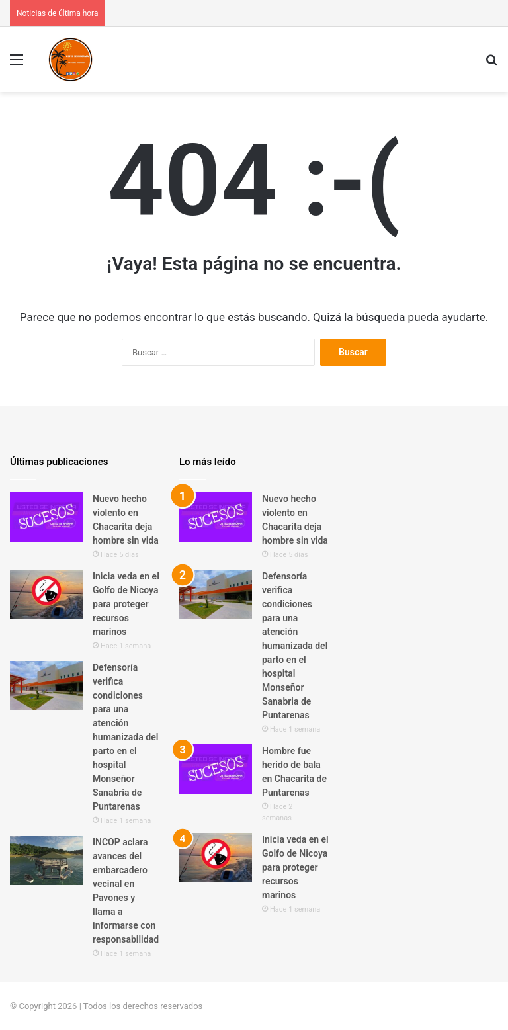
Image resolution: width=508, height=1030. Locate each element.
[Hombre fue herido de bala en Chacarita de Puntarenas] (215, 769)
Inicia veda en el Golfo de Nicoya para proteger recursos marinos (126, 604)
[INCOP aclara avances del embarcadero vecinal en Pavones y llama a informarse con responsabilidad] (46, 860)
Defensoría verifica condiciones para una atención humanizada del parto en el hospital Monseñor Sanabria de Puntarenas (125, 737)
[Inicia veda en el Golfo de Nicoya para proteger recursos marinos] (46, 594)
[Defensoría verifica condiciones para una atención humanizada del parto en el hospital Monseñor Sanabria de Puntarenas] (46, 685)
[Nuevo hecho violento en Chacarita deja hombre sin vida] (46, 517)
